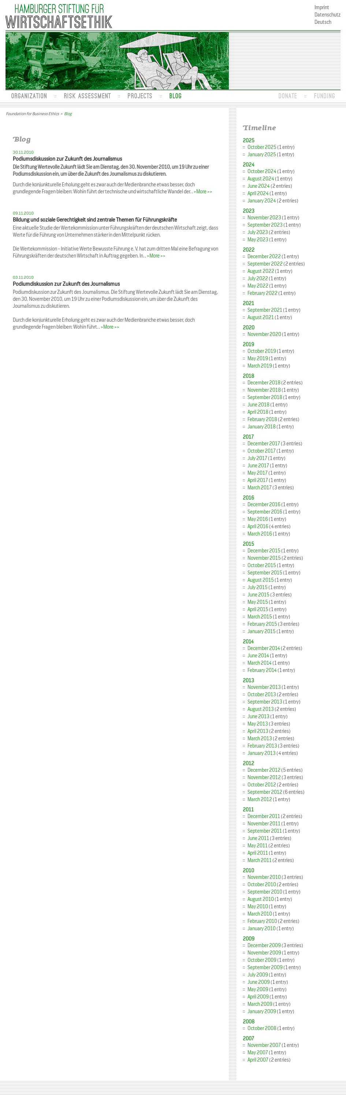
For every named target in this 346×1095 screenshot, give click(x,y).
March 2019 (260, 366)
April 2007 (258, 1060)
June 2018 (258, 405)
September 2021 (265, 310)
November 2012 (264, 777)
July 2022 (258, 278)
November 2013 (264, 687)
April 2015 (258, 609)
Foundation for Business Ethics (32, 113)
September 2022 (265, 264)
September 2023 (265, 225)
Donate (287, 95)
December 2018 (264, 383)
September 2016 (265, 512)
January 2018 (262, 427)
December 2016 (264, 504)
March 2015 (260, 617)
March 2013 (260, 739)
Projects (139, 95)
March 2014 (260, 663)
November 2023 (264, 218)
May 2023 (258, 240)
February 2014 (262, 670)
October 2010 (262, 885)
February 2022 (263, 293)
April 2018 (258, 412)
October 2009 (262, 960)
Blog (175, 95)
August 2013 (261, 709)
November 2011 (264, 824)
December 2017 (264, 444)
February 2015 (262, 624)
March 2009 (260, 1004)
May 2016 (258, 519)
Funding (324, 95)
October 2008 (262, 1028)
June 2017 (258, 466)
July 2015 (258, 587)
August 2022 (261, 271)
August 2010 (261, 899)
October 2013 (262, 694)
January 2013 (262, 753)
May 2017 (258, 473)
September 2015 (265, 573)
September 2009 (265, 967)
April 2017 (258, 480)
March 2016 (260, 534)
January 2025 (262, 155)
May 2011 (258, 846)
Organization (29, 95)
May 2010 (258, 907)
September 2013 (265, 702)
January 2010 (262, 929)
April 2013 (258, 731)
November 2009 (264, 953)
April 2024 (258, 193)
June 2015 (258, 595)
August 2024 (261, 179)
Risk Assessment (87, 95)
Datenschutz (328, 15)
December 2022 (264, 256)
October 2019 (262, 351)
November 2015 (264, 558)
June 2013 (258, 716)
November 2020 (264, 334)
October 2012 (262, 785)
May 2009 (258, 989)
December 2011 (264, 816)
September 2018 (265, 397)
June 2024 (259, 186)
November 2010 (264, 877)
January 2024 (262, 201)
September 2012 (265, 792)
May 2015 (258, 602)
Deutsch (323, 22)
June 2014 (258, 656)
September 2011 (265, 831)
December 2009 (264, 945)
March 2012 (260, 799)
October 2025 (262, 147)
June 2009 (259, 982)
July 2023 (258, 232)
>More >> (203, 192)
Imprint (322, 7)
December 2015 (264, 551)
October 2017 (262, 451)
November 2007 (264, 1045)
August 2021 (261, 317)
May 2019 (258, 358)
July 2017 (257, 458)
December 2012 (264, 770)
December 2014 (264, 648)
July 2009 (258, 975)
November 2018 (264, 390)
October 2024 (262, 171)
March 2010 (260, 914)
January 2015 (262, 631)
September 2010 (265, 892)
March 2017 (260, 488)
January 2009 (262, 1011)
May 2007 (258, 1053)
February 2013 (262, 746)
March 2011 (260, 860)
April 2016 (258, 526)
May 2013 (258, 724)
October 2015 (262, 565)
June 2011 (258, 838)
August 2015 (261, 580)
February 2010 (262, 921)
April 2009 (258, 997)
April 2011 (258, 853)
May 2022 (258, 286)
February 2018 (262, 419)
